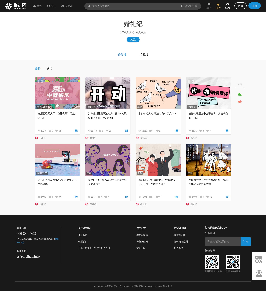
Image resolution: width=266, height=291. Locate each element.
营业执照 (167, 286)
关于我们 (82, 235)
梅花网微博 (142, 241)
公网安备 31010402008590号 (148, 286)
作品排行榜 (189, 6)
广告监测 (178, 248)
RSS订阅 (140, 248)
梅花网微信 (142, 235)
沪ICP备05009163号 (123, 286)
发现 (51, 6)
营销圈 (67, 6)
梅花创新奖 (179, 235)
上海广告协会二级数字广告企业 (94, 248)
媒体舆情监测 (181, 241)
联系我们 (82, 241)
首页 (37, 6)
